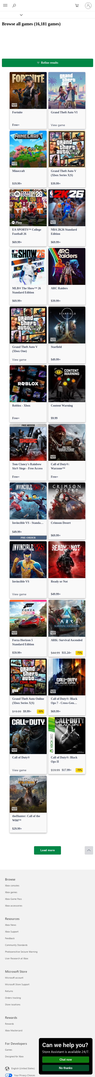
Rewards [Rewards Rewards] (9, 1023)
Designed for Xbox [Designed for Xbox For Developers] (14, 1056)
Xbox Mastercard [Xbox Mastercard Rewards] (13, 1030)
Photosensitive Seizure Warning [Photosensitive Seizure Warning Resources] (21, 951)
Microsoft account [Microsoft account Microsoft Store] (14, 977)
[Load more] (47, 850)
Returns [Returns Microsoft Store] (9, 991)
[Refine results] (47, 63)
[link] (28, 100)
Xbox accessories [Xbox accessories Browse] (13, 905)
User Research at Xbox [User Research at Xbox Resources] (16, 958)
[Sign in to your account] (88, 6)
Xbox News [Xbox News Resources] (10, 924)
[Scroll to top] (89, 850)
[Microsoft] (47, 3)
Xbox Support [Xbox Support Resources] (11, 931)
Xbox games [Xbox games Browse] (11, 892)
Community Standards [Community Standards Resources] (16, 945)
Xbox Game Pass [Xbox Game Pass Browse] (13, 899)
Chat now (65, 1059)
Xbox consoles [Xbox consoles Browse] (12, 885)
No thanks (66, 1068)
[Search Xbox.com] (14, 5)
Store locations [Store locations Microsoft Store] (12, 1004)
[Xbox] (11, 14)
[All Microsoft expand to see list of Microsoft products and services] (5, 6)
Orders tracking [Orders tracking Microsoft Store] (13, 997)
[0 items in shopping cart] (78, 6)
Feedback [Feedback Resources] (10, 938)
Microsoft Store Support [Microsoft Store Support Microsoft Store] (17, 984)
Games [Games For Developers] (8, 1049)
